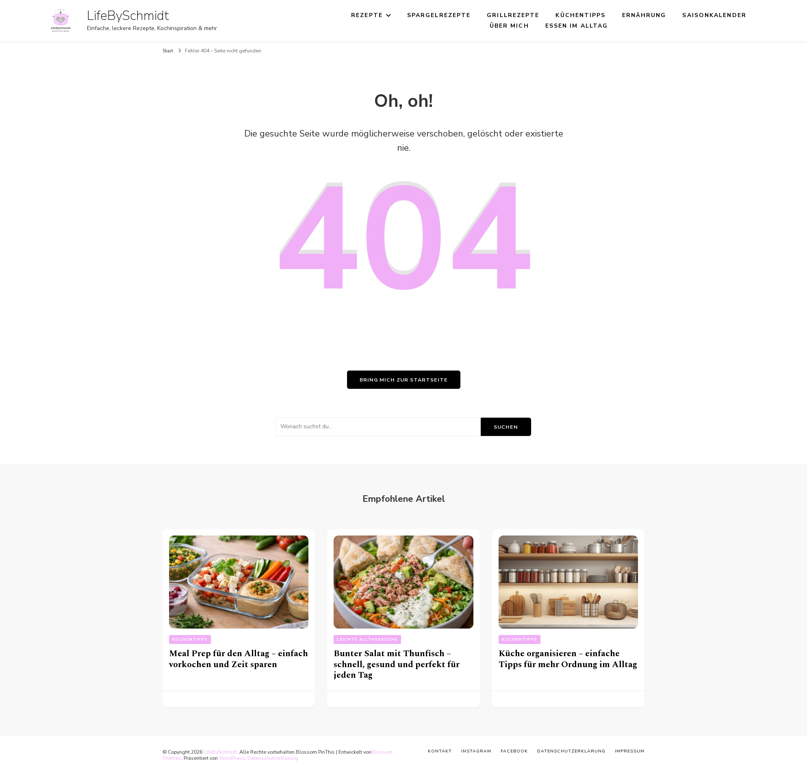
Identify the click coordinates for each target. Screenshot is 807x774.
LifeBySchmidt (128, 15)
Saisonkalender (714, 15)
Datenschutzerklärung (272, 757)
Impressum (629, 751)
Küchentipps (580, 15)
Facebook (514, 751)
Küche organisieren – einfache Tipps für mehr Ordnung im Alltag (568, 659)
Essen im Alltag (576, 26)
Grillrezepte (513, 15)
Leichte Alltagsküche (367, 639)
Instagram (476, 751)
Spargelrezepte (439, 15)
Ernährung (644, 15)
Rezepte (367, 15)
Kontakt (440, 751)
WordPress (232, 757)
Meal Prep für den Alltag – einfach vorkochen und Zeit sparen (238, 659)
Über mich (509, 26)
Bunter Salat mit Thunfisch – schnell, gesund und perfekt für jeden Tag (397, 664)
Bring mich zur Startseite (404, 379)
